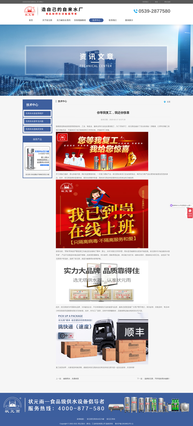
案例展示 (129, 20)
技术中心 (96, 20)
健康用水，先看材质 (71, 379)
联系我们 (146, 2)
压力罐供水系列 (64, 20)
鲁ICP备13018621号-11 (124, 424)
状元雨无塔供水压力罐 (95, 419)
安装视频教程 (80, 20)
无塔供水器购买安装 (34, 129)
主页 (168, 102)
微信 (155, 2)
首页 (31, 20)
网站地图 (167, 2)
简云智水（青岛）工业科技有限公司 (92, 424)
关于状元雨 (47, 20)
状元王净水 (111, 419)
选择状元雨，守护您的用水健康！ (157, 379)
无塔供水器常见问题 (34, 121)
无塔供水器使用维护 (34, 113)
